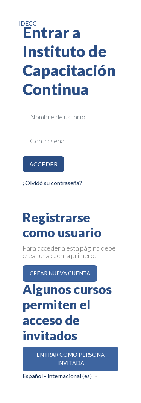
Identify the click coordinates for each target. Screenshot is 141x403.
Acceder (43, 164)
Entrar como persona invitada (70, 359)
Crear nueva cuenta (60, 273)
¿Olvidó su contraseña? (52, 182)
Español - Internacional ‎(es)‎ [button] (58, 375)
